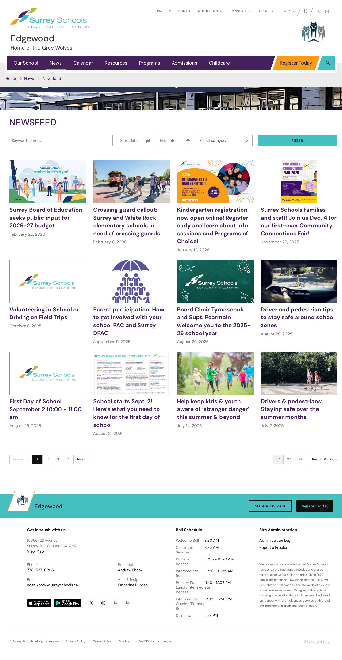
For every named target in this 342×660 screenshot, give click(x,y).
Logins (167, 641)
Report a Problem (274, 547)
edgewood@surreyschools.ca (52, 585)
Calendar (83, 63)
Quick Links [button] (210, 11)
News (56, 63)
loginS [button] (265, 11)
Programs (149, 63)
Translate (240, 11)
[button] (328, 62)
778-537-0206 (40, 570)
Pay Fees (164, 11)
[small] (285, 11)
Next (81, 459)
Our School (26, 63)
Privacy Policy (75, 641)
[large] (293, 11)
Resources (116, 63)
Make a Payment (270, 506)
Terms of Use (102, 641)
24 (289, 459)
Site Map (125, 641)
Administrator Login (276, 540)
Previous (21, 459)
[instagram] (327, 11)
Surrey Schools (23, 641)
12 (278, 459)
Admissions (184, 63)
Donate (184, 11)
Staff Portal (147, 641)
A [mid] (289, 11)
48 (301, 459)
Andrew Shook (130, 570)
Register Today (296, 63)
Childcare (219, 63)
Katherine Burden (133, 585)
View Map (35, 551)
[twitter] (319, 11)
